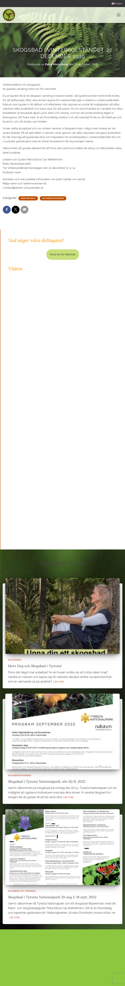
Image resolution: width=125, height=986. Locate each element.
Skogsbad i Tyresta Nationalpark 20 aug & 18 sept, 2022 (52, 897)
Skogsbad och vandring (22, 891)
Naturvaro (14, 660)
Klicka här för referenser (63, 254)
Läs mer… (59, 681)
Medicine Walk (28, 198)
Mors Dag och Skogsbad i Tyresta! (35, 666)
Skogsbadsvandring (53, 198)
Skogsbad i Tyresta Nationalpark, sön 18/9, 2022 (46, 781)
